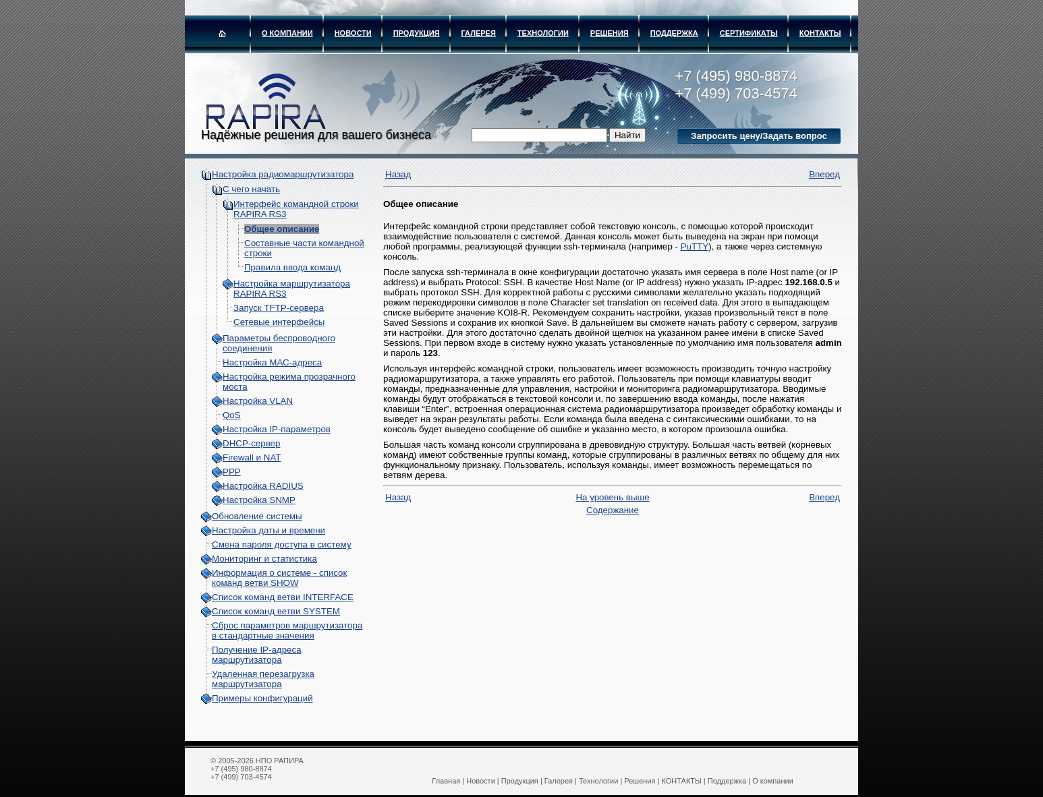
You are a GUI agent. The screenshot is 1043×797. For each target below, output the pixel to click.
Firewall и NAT (252, 457)
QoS (232, 415)
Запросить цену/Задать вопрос (758, 136)
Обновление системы (257, 516)
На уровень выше (612, 497)
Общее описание (281, 229)
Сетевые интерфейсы (279, 322)
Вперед (824, 174)
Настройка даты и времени (268, 530)
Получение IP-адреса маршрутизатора (257, 655)
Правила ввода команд (292, 267)
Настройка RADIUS (263, 486)
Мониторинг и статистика (264, 559)
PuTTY (694, 246)
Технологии (543, 33)
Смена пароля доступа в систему (281, 544)
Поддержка (674, 33)
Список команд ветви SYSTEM (276, 611)
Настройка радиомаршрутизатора (283, 174)
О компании (287, 33)
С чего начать (251, 189)
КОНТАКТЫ (820, 33)
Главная (446, 781)
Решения (609, 33)
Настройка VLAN (258, 401)
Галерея (478, 33)
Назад (398, 174)
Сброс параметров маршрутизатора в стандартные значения (287, 630)
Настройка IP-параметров (277, 429)
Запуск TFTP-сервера (278, 308)
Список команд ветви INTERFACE (283, 597)
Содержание (612, 510)
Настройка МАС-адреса (272, 362)
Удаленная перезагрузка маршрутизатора (263, 679)
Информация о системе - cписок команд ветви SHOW (279, 578)
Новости (353, 33)
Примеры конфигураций (262, 698)
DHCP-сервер (251, 443)
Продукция (416, 33)
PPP (232, 472)
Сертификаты (749, 33)
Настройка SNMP (259, 500)
